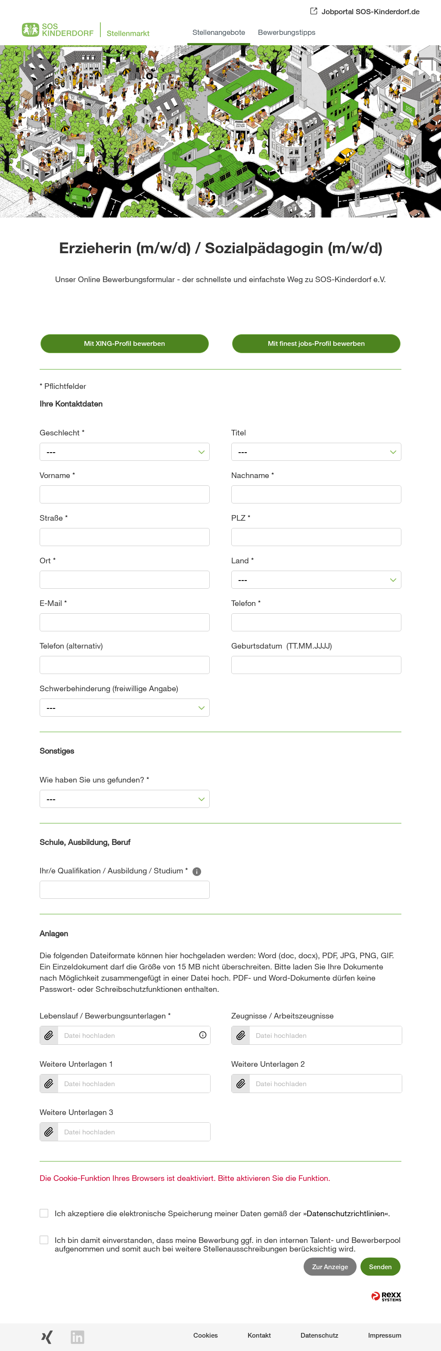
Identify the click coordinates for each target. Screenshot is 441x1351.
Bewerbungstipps (287, 32)
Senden (380, 1266)
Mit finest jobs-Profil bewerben (316, 343)
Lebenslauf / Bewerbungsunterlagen (105, 1015)
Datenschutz (320, 1335)
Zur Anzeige (330, 1266)
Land (242, 560)
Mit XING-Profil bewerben (124, 343)
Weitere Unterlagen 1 (76, 1063)
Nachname (252, 475)
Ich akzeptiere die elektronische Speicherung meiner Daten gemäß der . (222, 1213)
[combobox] (125, 452)
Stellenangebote (219, 32)
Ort (48, 560)
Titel (238, 432)
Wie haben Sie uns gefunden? (94, 779)
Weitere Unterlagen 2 (268, 1063)
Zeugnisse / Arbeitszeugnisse (282, 1015)
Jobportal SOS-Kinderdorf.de (370, 11)
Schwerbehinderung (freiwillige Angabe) (109, 688)
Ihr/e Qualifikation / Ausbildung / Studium (121, 870)
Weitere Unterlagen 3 (76, 1112)
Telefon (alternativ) (71, 645)
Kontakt (259, 1335)
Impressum (384, 1335)
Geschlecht (62, 432)
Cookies (205, 1335)
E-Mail (53, 603)
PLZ (240, 517)
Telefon (246, 603)
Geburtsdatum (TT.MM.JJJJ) (281, 645)
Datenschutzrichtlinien (346, 1213)
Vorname (57, 475)
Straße (54, 517)
